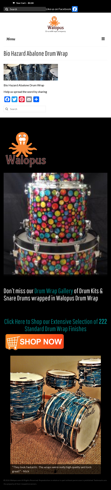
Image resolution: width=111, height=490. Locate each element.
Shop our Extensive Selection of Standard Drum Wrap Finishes (66, 325)
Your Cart (23, 3)
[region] (55, 224)
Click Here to (17, 321)
